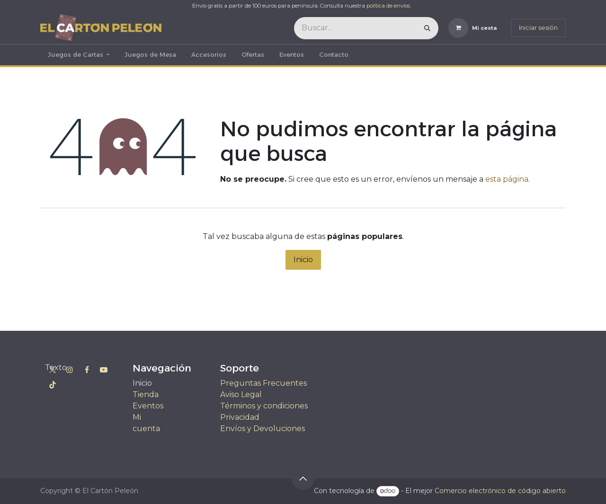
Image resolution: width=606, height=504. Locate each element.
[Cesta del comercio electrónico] (472, 28)
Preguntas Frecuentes (263, 383)
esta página (506, 179)
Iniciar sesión (538, 27)
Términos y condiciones (264, 405)
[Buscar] (427, 28)
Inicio (303, 259)
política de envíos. (388, 5)
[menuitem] (78, 54)
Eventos (148, 405)
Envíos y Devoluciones (262, 428)
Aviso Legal (241, 394)
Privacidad (239, 417)
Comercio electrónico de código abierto (500, 490)
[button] (303, 478)
